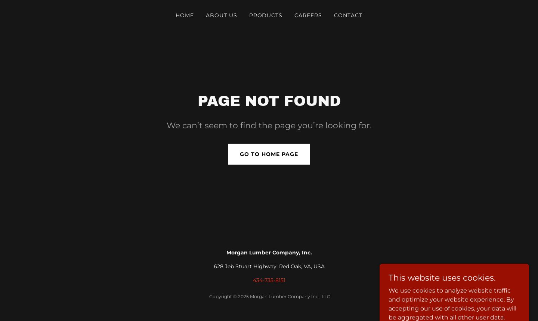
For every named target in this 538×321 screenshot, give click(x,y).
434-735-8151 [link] (269, 280)
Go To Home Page (269, 154)
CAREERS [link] (308, 15)
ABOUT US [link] (221, 15)
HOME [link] (185, 15)
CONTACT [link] (348, 15)
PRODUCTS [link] (266, 15)
